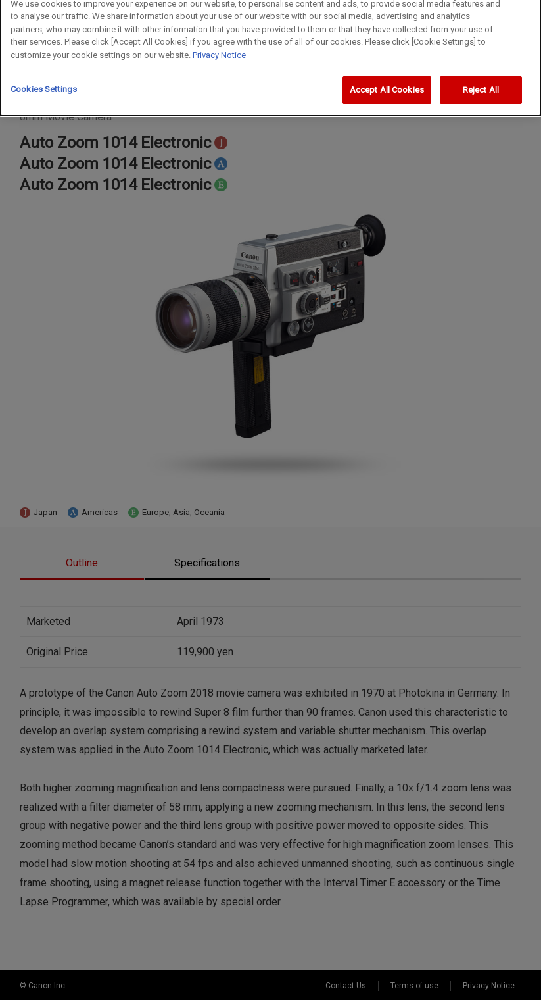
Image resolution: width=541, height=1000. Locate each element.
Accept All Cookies (387, 82)
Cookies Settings (44, 81)
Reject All (481, 82)
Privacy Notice (219, 46)
